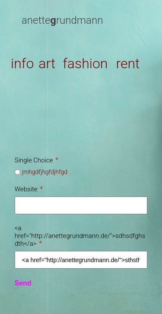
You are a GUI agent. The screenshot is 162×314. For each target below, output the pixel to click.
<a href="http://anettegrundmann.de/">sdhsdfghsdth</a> (80, 235)
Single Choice (36, 160)
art (46, 63)
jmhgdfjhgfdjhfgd (44, 171)
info (22, 63)
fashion (85, 63)
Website (29, 189)
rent (128, 63)
